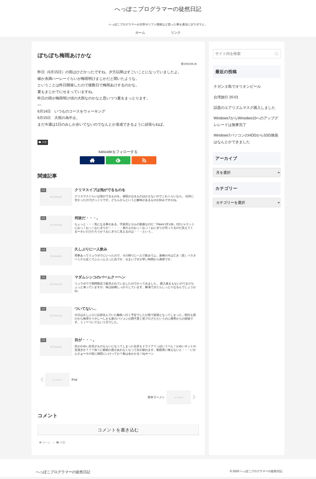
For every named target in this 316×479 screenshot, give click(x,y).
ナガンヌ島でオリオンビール (237, 86)
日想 (43, 142)
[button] (276, 53)
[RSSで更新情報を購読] (127, 160)
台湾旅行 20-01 (226, 97)
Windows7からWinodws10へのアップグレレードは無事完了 (246, 121)
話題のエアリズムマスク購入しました (244, 108)
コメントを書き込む (118, 431)
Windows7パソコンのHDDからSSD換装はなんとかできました (246, 138)
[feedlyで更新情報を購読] (118, 160)
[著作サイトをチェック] (109, 160)
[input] (247, 53)
